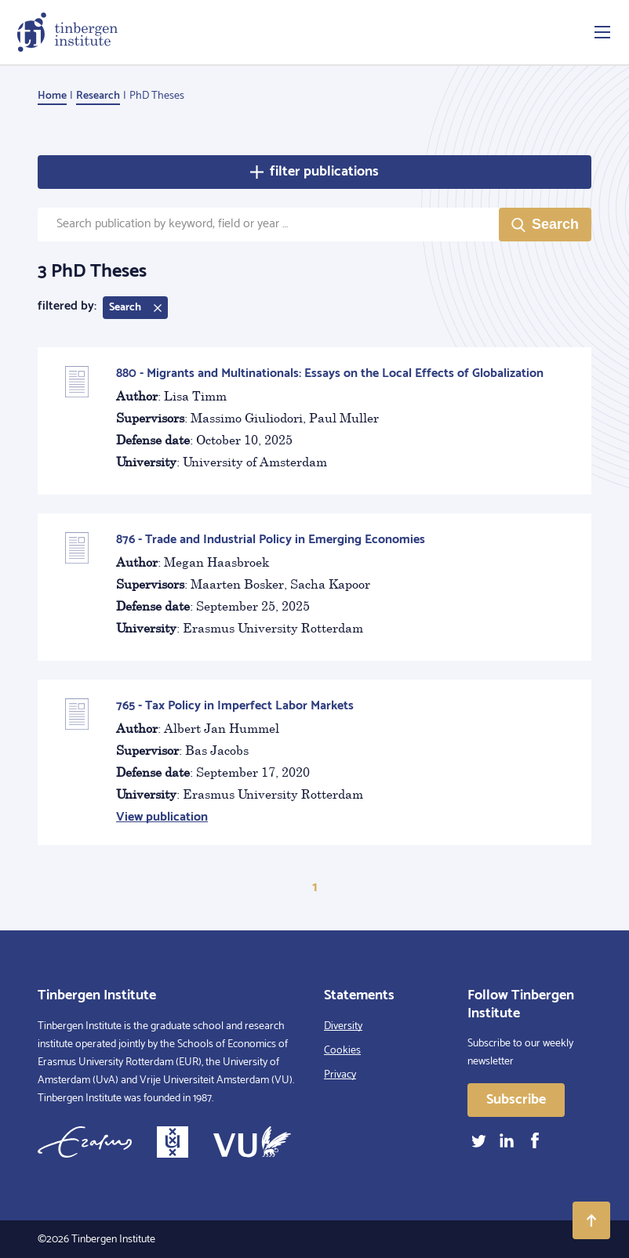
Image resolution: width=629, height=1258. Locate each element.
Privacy (340, 1075)
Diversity (343, 1026)
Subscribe (516, 1099)
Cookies (342, 1051)
